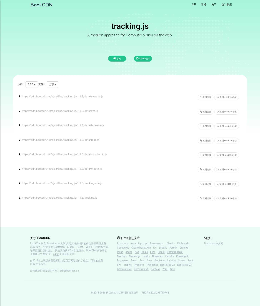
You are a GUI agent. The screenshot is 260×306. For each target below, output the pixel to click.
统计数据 (227, 4)
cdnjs (56, 254)
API (194, 4)
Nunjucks (157, 256)
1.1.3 (31, 84)
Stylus (181, 260)
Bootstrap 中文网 (56, 243)
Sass (149, 260)
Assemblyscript (139, 243)
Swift (190, 260)
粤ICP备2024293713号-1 (155, 292)
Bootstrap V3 (184, 264)
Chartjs (171, 243)
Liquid (161, 252)
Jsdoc (129, 252)
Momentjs (134, 256)
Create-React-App (141, 247)
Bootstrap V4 (124, 269)
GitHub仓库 (143, 58)
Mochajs (122, 256)
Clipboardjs (183, 243)
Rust (142, 260)
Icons (120, 252)
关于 (213, 4)
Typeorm (139, 264)
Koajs (144, 252)
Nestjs (146, 256)
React (134, 260)
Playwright (182, 256)
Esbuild (163, 247)
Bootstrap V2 (167, 264)
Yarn (165, 269)
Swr (119, 264)
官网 (117, 58)
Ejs (155, 247)
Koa (137, 252)
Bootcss (155, 269)
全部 (52, 84)
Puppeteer (123, 260)
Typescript (152, 264)
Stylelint (171, 260)
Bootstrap (122, 243)
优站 (172, 269)
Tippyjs (128, 264)
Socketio (159, 260)
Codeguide (123, 247)
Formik (173, 247)
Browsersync (157, 243)
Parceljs (169, 256)
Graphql (184, 247)
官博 (203, 4)
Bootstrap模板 (175, 252)
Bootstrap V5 (141, 269)
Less (152, 252)
